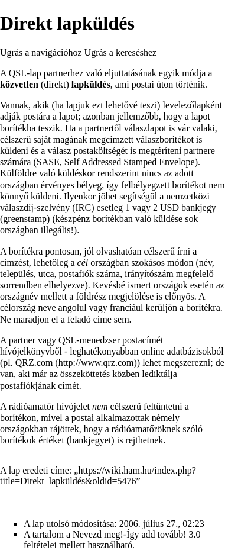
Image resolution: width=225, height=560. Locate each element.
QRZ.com (34, 363)
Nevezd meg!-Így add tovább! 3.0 (136, 534)
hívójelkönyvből (31, 351)
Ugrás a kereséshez (120, 52)
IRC (84, 207)
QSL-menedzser (89, 340)
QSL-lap (25, 73)
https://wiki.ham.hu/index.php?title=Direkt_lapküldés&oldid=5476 (98, 475)
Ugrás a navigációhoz (41, 52)
